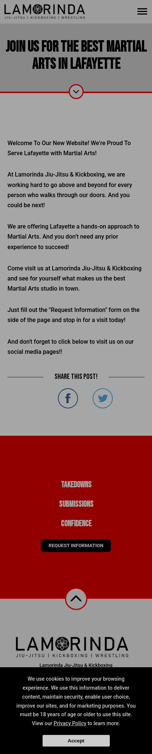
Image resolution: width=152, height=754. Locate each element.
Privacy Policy (69, 723)
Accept (76, 741)
